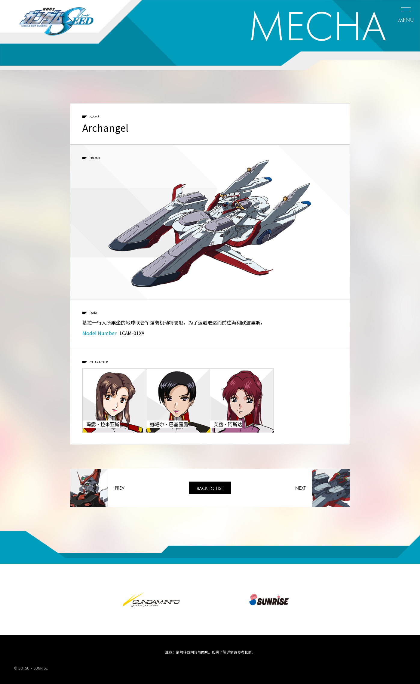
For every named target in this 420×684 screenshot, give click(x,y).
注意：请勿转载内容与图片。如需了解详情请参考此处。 (210, 652)
